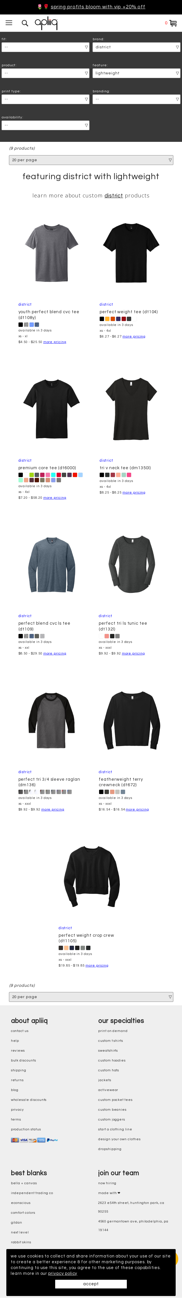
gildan (17, 1222)
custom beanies (112, 1110)
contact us (20, 1031)
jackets (104, 1080)
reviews (18, 1051)
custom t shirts (110, 1041)
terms (16, 1119)
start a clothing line (115, 1129)
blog (15, 1090)
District (114, 196)
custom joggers (111, 1119)
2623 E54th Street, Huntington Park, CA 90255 (131, 1207)
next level (20, 1232)
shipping (19, 1070)
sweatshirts (108, 1051)
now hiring (107, 1183)
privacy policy (63, 1273)
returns (17, 1080)
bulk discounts (23, 1060)
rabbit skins (21, 1242)
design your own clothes (119, 1139)
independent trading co (32, 1193)
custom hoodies (112, 1060)
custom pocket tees (115, 1100)
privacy (17, 1110)
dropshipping (110, 1149)
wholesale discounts (29, 1100)
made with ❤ (109, 1193)
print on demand (113, 1031)
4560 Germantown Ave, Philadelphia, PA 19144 (133, 1226)
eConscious (21, 1203)
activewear (108, 1090)
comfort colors (23, 1213)
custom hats (108, 1070)
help (15, 1041)
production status (26, 1129)
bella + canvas (24, 1183)
